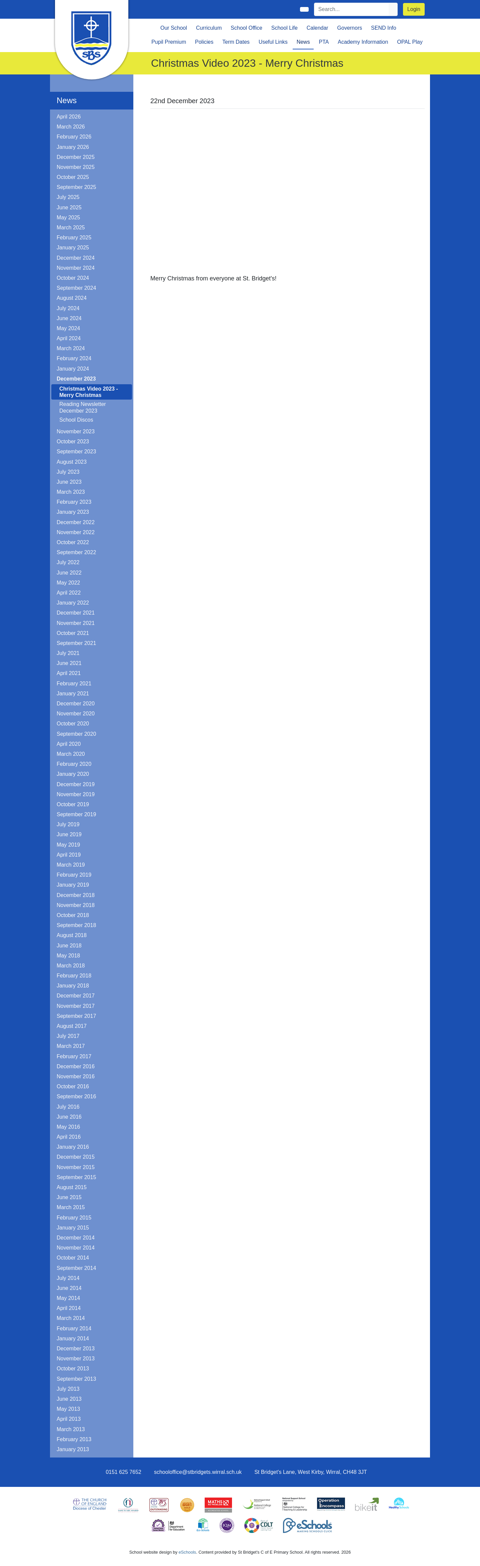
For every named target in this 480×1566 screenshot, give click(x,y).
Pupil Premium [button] (168, 42)
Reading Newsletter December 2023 (82, 407)
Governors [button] (349, 28)
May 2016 (68, 1127)
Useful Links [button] (273, 42)
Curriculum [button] (209, 28)
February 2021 (74, 683)
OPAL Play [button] (409, 42)
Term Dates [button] (236, 42)
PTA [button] (324, 42)
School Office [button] (246, 28)
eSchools (187, 1552)
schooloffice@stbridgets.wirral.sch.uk (198, 1472)
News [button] (303, 42)
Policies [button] (204, 42)
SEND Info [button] (383, 28)
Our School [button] (173, 28)
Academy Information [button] (363, 42)
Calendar (317, 28)
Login (413, 9)
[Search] (351, 9)
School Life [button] (284, 28)
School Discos (76, 420)
